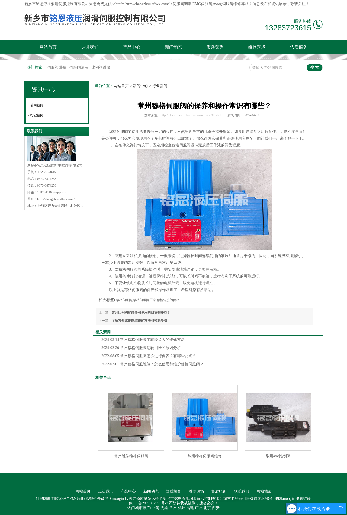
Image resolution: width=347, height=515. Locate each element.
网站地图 (264, 491)
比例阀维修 (100, 67)
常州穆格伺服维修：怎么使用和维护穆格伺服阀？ (152, 364)
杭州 (181, 508)
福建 (190, 508)
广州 (199, 508)
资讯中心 (43, 89)
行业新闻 (36, 115)
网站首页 (48, 47)
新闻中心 (140, 86)
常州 (173, 508)
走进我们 (89, 47)
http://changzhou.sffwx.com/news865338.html (191, 115)
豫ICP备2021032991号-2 (148, 503)
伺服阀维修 (57, 67)
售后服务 (298, 47)
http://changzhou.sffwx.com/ (56, 199)
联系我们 (241, 491)
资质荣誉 (215, 47)
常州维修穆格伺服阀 (131, 456)
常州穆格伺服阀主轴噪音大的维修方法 (143, 340)
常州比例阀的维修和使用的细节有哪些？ (141, 312)
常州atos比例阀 (278, 456)
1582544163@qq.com (51, 192)
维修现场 (257, 47)
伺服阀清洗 (79, 67)
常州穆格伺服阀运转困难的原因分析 (141, 348)
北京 (207, 508)
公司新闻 (36, 105)
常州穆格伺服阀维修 (205, 456)
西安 (216, 508)
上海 (156, 508)
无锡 (164, 508)
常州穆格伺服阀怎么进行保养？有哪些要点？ (148, 356)
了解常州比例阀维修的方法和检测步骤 (139, 320)
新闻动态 (173, 47)
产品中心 (131, 47)
